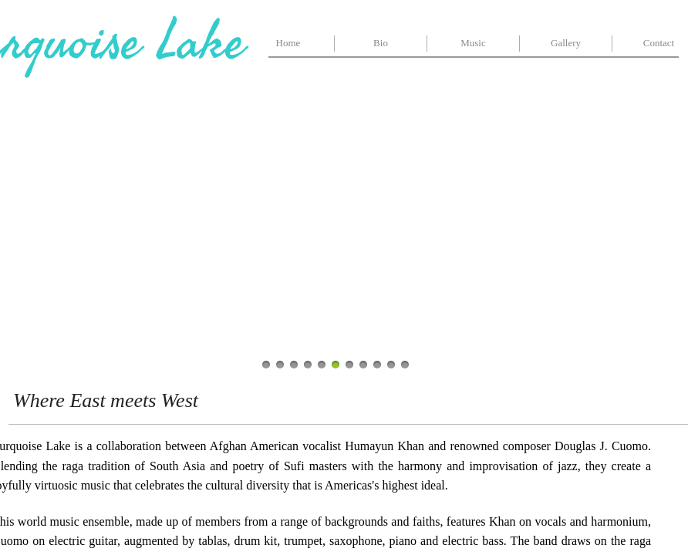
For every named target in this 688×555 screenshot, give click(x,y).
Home (288, 43)
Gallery (566, 43)
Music (473, 43)
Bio (380, 43)
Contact (658, 43)
